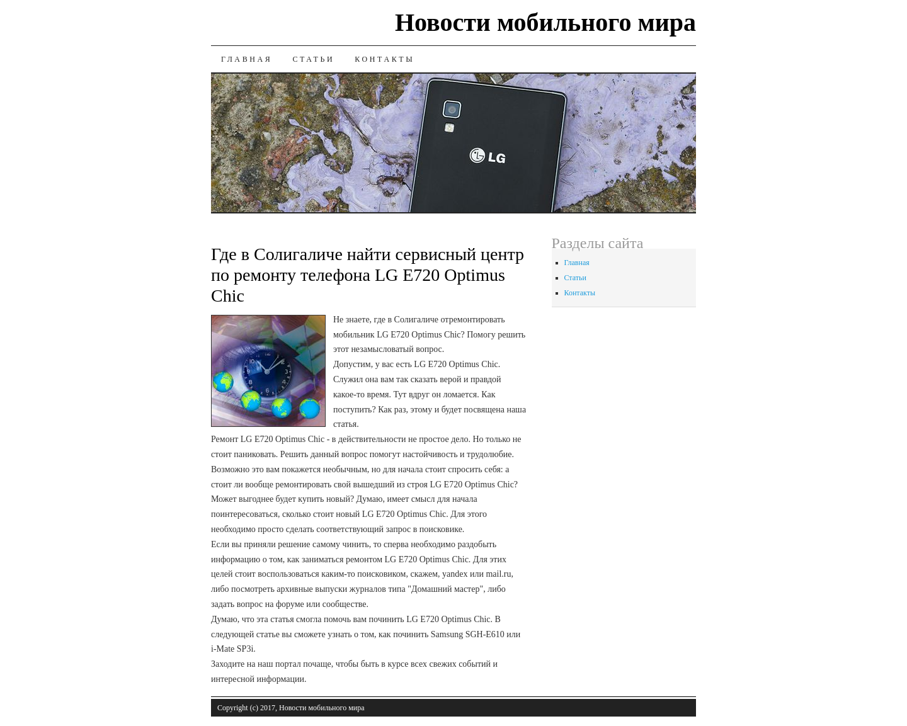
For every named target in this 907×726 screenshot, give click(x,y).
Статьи (313, 59)
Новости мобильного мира (545, 22)
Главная (246, 59)
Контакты (384, 59)
